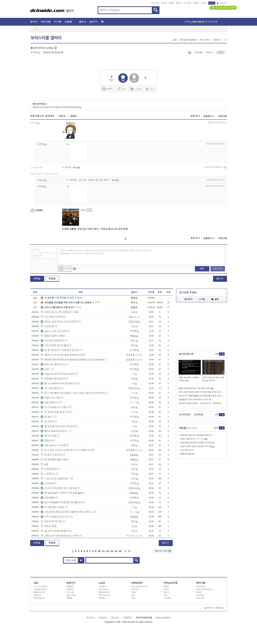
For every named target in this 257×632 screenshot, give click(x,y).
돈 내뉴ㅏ (47, 416)
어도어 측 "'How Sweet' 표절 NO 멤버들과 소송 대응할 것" (201, 396)
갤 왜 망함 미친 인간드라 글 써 (58, 426)
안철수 (134, 592)
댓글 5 (220, 52)
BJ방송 (94, 21)
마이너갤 (155, 3)
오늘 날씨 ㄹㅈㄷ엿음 (53, 445)
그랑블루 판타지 (40, 589)
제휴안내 (103, 618)
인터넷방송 (200, 586)
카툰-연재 (200, 595)
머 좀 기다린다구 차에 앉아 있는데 (59, 350)
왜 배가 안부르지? (51, 455)
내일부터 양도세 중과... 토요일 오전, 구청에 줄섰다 (201, 403)
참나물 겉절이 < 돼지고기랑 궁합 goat (61, 493)
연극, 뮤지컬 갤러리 (204, 589)
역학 (133, 598)
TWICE (69, 598)
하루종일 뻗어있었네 (53, 378)
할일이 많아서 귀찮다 (53, 336)
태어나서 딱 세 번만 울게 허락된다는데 (62, 355)
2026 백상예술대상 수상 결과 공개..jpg (196, 388)
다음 (126, 551)
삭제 (225, 167)
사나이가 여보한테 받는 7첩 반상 (59, 488)
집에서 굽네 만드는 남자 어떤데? (59, 321)
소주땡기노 (48, 474)
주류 (165, 595)
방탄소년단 (71, 595)
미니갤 (163, 3)
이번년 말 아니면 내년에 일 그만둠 (59, 312)
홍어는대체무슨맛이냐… (55, 431)
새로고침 (222, 116)
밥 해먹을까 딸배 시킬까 (54, 459)
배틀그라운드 (39, 592)
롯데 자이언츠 (105, 595)
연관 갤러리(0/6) (188, 40)
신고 (150, 88)
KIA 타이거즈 (104, 592)
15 (120, 551)
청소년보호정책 (163, 618)
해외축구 (102, 598)
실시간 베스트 (186, 354)
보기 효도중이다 (51, 388)
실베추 (107, 89)
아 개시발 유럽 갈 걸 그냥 (55, 412)
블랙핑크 (70, 586)
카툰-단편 (200, 598)
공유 (122, 88)
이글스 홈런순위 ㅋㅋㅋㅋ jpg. (194, 439)
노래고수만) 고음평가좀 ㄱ (56, 478)
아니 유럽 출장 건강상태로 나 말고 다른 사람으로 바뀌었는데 (72, 393)
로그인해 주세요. (188, 292)
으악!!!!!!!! (47, 483)
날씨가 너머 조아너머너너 (55, 331)
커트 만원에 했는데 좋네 (54, 345)
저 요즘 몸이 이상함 (52, 507)
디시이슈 (198, 414)
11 (103, 551)
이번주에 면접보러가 (53, 340)
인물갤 (171, 3)
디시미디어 (185, 414)
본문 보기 (195, 116)
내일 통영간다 (49, 402)
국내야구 (102, 586)
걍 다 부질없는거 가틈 (53, 407)
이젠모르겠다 (49, 469)
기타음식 (167, 598)
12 (107, 551)
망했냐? (46, 440)
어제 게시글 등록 (201, 21)
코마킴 (46, 326)
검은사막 (37, 595)
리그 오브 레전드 (41, 586)
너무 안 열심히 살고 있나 (55, 516)
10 (99, 551)
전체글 (37, 278)
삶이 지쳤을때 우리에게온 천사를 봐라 (61, 502)
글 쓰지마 (47, 421)
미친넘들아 (48, 497)
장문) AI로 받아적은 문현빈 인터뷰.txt (197, 442)
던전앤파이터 (39, 598)
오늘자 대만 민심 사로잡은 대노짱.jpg (197, 446)
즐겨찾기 (188, 299)
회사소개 (91, 618)
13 (111, 551)
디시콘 (203, 3)
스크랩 (189, 52)
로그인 (212, 3)
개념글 (51, 278)
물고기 (166, 592)
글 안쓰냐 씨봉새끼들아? (55, 531)
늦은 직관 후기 (187, 450)
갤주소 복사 (204, 40)
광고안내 (115, 618)
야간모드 (222, 3)
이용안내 (217, 40)
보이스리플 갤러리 (46, 38)
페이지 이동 (163, 551)
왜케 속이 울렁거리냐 (53, 364)
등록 (202, 268)
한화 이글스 (104, 589)
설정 (175, 40)
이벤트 (196, 3)
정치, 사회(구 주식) (139, 586)
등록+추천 (217, 268)
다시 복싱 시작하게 (52, 317)
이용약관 (127, 618)
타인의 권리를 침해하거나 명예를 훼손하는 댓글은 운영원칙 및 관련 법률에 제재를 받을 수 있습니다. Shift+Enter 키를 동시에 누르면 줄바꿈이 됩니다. (106, 252)
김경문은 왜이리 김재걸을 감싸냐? (196, 435)
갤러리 (33, 21)
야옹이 (166, 589)
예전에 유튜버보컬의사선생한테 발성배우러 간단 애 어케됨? (72, 359)
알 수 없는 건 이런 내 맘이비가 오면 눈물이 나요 (66, 450)
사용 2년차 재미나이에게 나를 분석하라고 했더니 (67, 512)
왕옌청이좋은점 (187, 454)
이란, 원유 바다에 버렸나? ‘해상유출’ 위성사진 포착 (201, 392)
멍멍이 (166, 586)
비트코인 (135, 589)
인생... (46, 369)
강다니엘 (70, 592)
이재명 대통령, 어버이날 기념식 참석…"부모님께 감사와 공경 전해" (95, 229)
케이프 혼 (47, 526)
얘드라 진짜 (48, 436)
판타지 (199, 592)
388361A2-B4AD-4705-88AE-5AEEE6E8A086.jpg (57, 107)
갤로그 (179, 3)
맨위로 (220, 608)
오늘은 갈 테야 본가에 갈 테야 (57, 374)
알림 (214, 299)
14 (116, 551)
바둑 (133, 595)
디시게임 (187, 3)
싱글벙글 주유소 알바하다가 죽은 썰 (194, 399)
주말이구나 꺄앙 (51, 397)
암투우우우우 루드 (52, 521)
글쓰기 (219, 278)
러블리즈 (70, 589)
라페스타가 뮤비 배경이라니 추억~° (60, 535)
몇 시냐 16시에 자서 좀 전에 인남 (59, 383)
